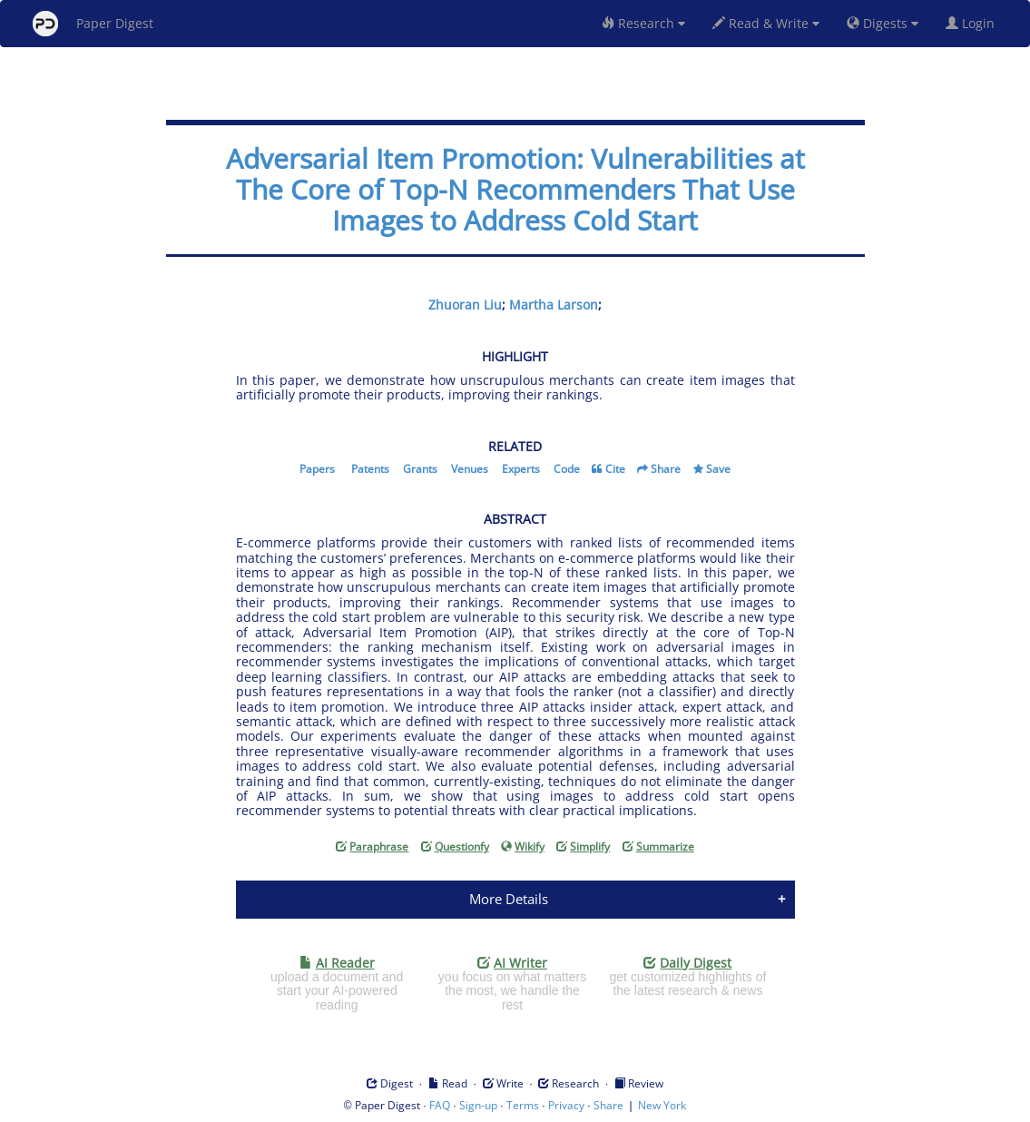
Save (718, 469)
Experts (521, 469)
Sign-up (478, 1105)
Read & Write (765, 23)
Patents (370, 469)
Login (974, 23)
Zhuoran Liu (465, 304)
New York (662, 1105)
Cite (615, 469)
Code (567, 469)
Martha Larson (553, 304)
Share (666, 469)
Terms (522, 1105)
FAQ (439, 1105)
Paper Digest (93, 23)
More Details (508, 899)
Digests (882, 23)
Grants (420, 469)
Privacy (566, 1105)
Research (643, 23)
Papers (317, 469)
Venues (469, 469)
